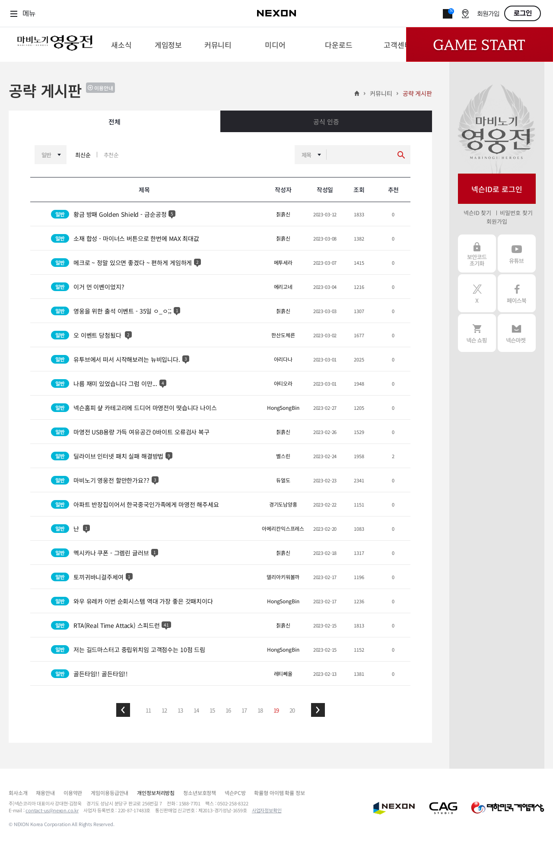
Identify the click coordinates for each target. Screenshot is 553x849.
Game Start (479, 44)
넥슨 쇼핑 (477, 333)
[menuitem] (121, 44)
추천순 (111, 155)
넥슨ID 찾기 (477, 213)
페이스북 (517, 293)
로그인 (523, 13)
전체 (114, 121)
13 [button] (181, 710)
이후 (318, 710)
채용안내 (45, 792)
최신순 (83, 155)
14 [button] (197, 710)
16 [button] (229, 710)
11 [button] (149, 710)
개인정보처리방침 (156, 792)
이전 (123, 710)
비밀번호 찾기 (516, 213)
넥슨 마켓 (517, 333)
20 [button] (292, 710)
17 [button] (245, 710)
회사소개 (18, 792)
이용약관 (73, 792)
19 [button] (276, 710)
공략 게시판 (417, 93)
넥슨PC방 (235, 792)
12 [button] (165, 710)
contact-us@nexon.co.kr (52, 810)
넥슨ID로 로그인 (496, 189)
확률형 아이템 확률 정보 (279, 792)
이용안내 (103, 88)
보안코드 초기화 (477, 253)
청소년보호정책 (199, 792)
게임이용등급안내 (109, 792)
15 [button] (213, 710)
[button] (123, 710)
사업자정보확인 (267, 810)
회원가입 (488, 14)
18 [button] (260, 710)
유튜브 (517, 253)
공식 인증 (326, 121)
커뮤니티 (381, 93)
